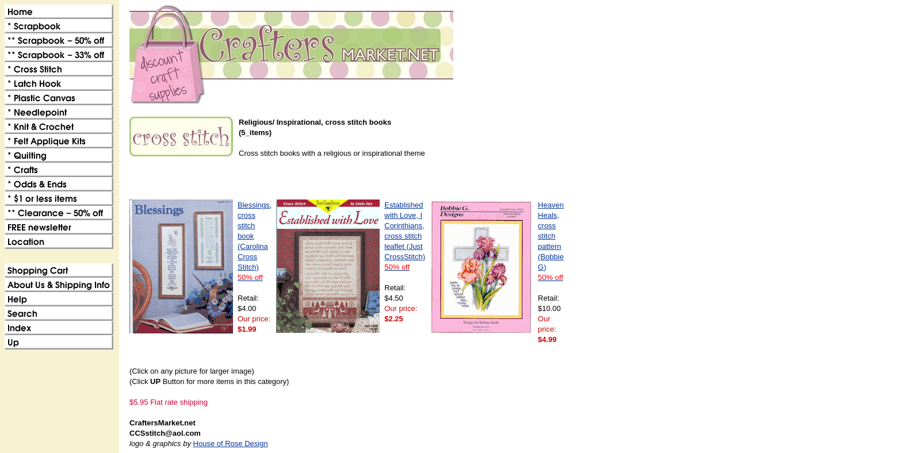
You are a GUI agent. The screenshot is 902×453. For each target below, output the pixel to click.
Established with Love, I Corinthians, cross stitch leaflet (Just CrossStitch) (404, 236)
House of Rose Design (230, 443)
